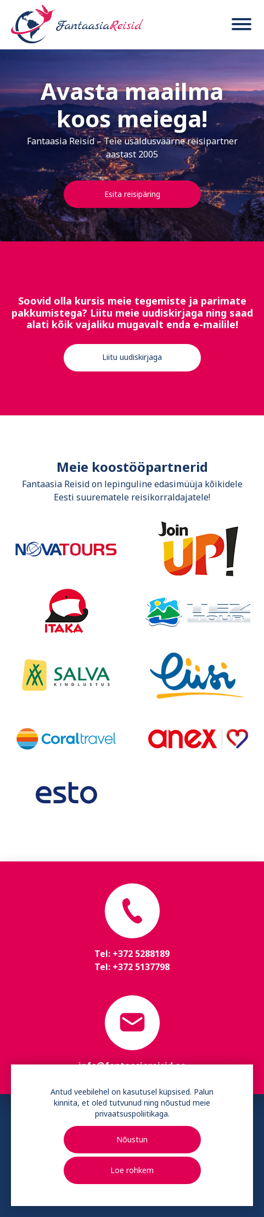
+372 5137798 (141, 967)
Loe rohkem (132, 1170)
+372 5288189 (141, 954)
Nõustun (132, 1139)
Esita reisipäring (132, 194)
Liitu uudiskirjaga (132, 357)
